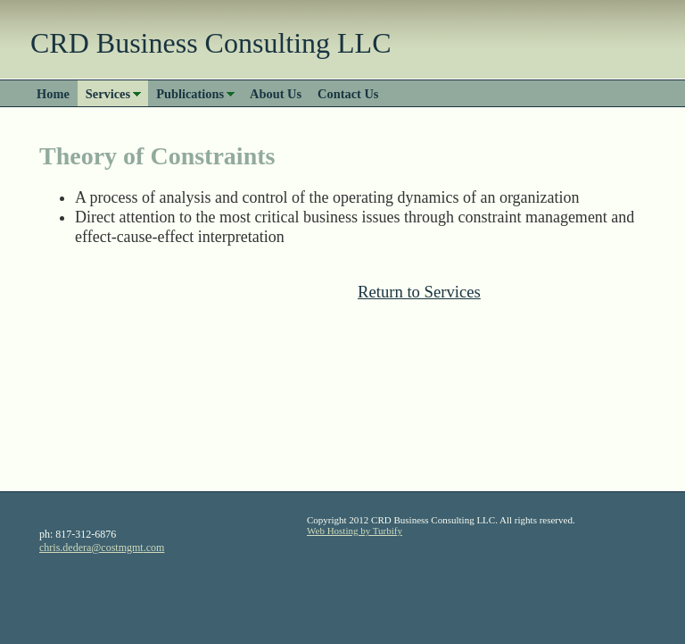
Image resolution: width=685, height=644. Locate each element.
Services (108, 94)
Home (53, 94)
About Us (275, 94)
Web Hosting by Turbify (354, 530)
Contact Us (348, 94)
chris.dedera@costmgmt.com (101, 547)
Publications (190, 94)
